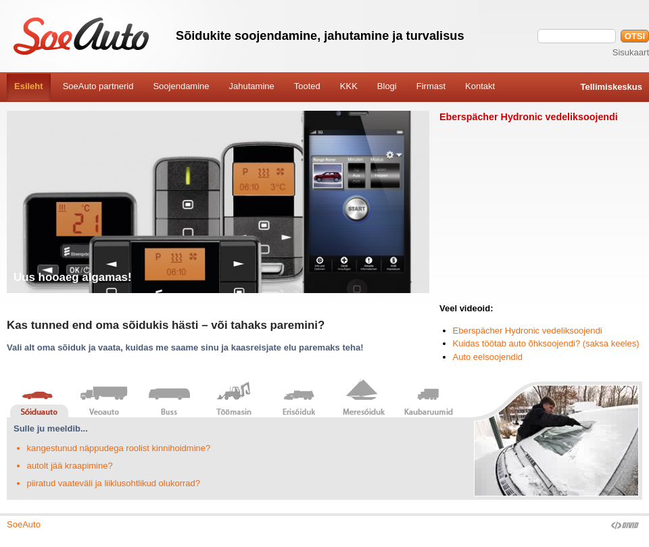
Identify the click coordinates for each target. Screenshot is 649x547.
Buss (169, 397)
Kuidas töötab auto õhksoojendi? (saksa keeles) (546, 343)
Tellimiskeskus (611, 87)
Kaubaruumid (428, 397)
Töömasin (234, 397)
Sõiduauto (39, 397)
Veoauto (104, 397)
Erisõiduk (299, 397)
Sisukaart (630, 52)
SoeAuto (24, 524)
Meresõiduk (364, 397)
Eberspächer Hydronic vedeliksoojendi (527, 330)
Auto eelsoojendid (488, 357)
